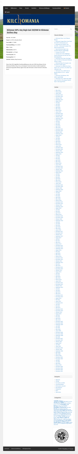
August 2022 (58, 154)
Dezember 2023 (59, 129)
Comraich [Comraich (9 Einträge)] (65, 405)
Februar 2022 (59, 163)
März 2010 (58, 320)
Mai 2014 (58, 275)
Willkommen (14, 8)
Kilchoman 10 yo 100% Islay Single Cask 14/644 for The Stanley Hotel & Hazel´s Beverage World (62, 80)
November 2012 (59, 296)
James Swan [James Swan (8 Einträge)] (56, 410)
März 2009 (58, 329)
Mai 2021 (58, 177)
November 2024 (59, 115)
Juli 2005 (58, 360)
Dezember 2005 (59, 357)
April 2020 (58, 197)
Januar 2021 (58, 183)
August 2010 (58, 313)
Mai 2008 (58, 337)
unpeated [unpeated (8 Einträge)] (63, 423)
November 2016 (59, 247)
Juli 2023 (58, 136)
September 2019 (59, 206)
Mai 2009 (58, 327)
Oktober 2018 (59, 219)
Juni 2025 (58, 104)
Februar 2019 (59, 214)
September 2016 (59, 248)
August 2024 (58, 119)
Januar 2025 (58, 112)
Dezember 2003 (59, 368)
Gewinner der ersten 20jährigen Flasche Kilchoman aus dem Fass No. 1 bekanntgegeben (62, 55)
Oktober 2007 (59, 341)
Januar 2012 (58, 301)
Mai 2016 (58, 251)
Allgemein (58, 379)
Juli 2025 (58, 102)
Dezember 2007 (59, 338)
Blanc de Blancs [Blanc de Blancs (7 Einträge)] (67, 403)
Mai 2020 (58, 195)
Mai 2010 (58, 316)
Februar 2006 (59, 355)
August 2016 (58, 250)
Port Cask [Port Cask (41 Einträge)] (63, 417)
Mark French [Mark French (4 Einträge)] (59, 414)
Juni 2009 (58, 326)
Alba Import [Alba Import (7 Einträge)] (65, 401)
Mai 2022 (58, 158)
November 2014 (59, 268)
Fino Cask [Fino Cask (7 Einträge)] (69, 407)
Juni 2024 (58, 122)
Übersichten (58, 392)
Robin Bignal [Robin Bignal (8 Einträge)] (68, 419)
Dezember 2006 (59, 347)
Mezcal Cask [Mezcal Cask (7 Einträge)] (68, 414)
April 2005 (58, 363)
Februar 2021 (59, 181)
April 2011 (58, 307)
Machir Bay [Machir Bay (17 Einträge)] (64, 412)
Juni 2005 (58, 361)
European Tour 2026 (60, 52)
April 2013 (58, 292)
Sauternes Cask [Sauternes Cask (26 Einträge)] (62, 420)
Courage (71, 448)
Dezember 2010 (59, 309)
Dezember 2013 (59, 282)
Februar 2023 (59, 144)
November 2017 (59, 233)
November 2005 (59, 358)
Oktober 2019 (59, 205)
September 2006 (59, 351)
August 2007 (58, 343)
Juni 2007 (58, 344)
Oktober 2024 (59, 116)
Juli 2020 (58, 192)
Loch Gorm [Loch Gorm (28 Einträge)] (57, 412)
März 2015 (58, 265)
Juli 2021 (58, 174)
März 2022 (58, 161)
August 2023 (58, 135)
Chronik (27, 8)
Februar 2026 (59, 91)
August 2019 (58, 208)
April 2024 (58, 126)
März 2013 (58, 293)
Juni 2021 (58, 175)
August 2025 (58, 101)
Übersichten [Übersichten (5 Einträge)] (56, 424)
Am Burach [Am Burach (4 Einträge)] (70, 401)
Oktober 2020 (59, 188)
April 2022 (58, 160)
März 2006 (58, 354)
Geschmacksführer (56, 8)
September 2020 (59, 189)
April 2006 (58, 352)
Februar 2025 (59, 110)
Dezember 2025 (59, 94)
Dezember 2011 (59, 302)
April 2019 (58, 212)
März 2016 (58, 254)
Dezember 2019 (59, 202)
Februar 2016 (59, 256)
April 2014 (58, 276)
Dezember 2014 (59, 267)
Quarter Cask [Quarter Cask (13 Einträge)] (61, 419)
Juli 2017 (58, 239)
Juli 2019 (58, 209)
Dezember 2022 (59, 147)
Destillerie (34, 8)
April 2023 (58, 141)
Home (6, 8)
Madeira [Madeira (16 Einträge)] (64, 413)
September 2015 (59, 262)
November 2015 (59, 259)
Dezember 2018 (59, 216)
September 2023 (59, 133)
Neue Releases (59, 387)
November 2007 (59, 340)
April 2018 (58, 226)
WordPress (65, 448)
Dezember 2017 (59, 231)
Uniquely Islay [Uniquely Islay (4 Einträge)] (58, 423)
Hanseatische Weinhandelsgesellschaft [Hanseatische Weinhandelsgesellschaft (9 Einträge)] (62, 409)
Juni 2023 (58, 138)
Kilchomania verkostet (61, 386)
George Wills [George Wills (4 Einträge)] (65, 408)
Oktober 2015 (59, 261)
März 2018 (58, 228)
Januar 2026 (58, 93)
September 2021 (59, 171)
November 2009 (59, 323)
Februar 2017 (59, 243)
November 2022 (59, 149)
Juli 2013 (58, 288)
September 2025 (59, 99)
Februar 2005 (59, 365)
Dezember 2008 (59, 332)
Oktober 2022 (59, 150)
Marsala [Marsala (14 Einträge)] (63, 414)
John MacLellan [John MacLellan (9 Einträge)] (68, 410)
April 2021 (58, 178)
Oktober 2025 (59, 98)
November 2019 (59, 203)
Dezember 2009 (59, 321)
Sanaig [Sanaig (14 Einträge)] (55, 420)
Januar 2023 (58, 146)
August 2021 (58, 172)
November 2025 (59, 96)
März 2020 (58, 199)
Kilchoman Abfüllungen (44, 8)
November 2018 (59, 217)
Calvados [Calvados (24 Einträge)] (63, 404)
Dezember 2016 (59, 245)
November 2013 (59, 284)
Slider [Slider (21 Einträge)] (69, 420)
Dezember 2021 (59, 166)
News (20, 8)
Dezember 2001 (59, 371)
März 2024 (58, 127)
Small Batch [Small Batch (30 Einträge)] (58, 422)
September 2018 (59, 220)
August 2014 (58, 271)
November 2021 (59, 167)
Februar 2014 (59, 279)
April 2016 (58, 253)
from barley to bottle (60, 382)
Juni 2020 (58, 194)
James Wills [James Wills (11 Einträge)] (62, 410)
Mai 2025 (58, 105)
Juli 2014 (58, 273)
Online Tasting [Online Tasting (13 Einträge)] (61, 416)
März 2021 (58, 180)
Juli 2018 (58, 222)
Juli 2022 (58, 155)
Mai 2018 (58, 225)
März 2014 (58, 278)
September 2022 (59, 152)
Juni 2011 (58, 304)
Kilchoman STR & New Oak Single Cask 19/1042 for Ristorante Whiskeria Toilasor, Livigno (63, 60)
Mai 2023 (58, 139)
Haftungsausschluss (26, 448)
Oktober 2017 (59, 234)
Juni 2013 (58, 290)
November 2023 (59, 130)
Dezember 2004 (59, 366)
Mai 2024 (58, 124)
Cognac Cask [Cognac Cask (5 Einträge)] (60, 405)
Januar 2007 (58, 346)
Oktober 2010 (59, 312)
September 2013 (59, 287)
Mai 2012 (58, 299)
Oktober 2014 (59, 270)
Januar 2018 (58, 230)
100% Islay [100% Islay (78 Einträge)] (58, 401)
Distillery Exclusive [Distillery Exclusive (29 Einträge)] (60, 407)
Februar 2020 (59, 200)
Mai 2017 (58, 240)
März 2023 (58, 143)
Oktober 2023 (59, 132)
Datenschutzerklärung (15, 448)
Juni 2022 (58, 157)
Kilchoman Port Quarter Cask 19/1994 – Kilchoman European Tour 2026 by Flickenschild (62, 46)
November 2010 (59, 310)
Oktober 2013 (59, 285)
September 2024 (59, 118)
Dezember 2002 (59, 369)
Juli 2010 (58, 315)
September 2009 (59, 324)
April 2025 (58, 107)
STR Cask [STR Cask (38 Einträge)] (65, 422)
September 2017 (59, 236)
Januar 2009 (58, 330)
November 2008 (59, 333)
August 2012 (58, 298)
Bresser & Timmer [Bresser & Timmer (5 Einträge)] (57, 404)
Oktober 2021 (59, 169)
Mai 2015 (58, 264)
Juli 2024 (58, 121)
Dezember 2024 (59, 113)
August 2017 (58, 237)
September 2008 (59, 335)
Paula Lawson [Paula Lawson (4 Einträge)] (67, 416)
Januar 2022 (58, 164)
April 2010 (58, 318)
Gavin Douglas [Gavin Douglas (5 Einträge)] (60, 408)
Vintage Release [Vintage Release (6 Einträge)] (68, 423)
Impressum (7, 448)
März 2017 (58, 242)
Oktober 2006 (59, 349)
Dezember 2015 (59, 257)
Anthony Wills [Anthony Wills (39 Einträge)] (59, 403)
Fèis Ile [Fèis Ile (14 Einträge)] (55, 408)
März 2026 (58, 90)
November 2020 (59, 186)
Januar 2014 (58, 281)
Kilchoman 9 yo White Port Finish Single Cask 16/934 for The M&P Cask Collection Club (63, 67)
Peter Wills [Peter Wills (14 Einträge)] (57, 417)
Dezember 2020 (59, 185)
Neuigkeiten (58, 389)
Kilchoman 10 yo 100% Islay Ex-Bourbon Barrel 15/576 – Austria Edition (62, 72)
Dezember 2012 (59, 295)
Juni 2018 (58, 223)
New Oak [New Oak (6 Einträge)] (55, 416)
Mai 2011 (58, 306)
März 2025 (58, 108)
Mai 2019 (58, 211)
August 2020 (58, 191)
